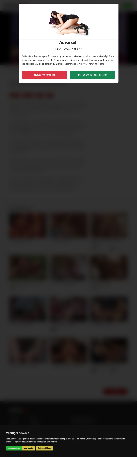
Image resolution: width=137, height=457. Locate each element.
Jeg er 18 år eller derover (92, 74)
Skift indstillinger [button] (44, 448)
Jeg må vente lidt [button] (44, 74)
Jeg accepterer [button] (14, 448)
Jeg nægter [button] (28, 448)
